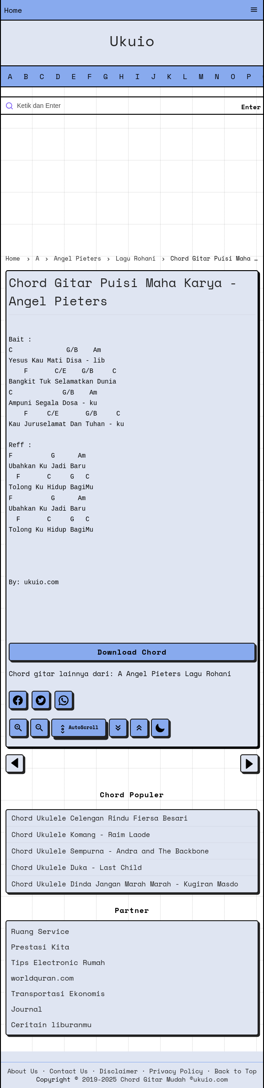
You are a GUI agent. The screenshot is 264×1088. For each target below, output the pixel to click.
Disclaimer (118, 1071)
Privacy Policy (176, 1071)
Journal (27, 1008)
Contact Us (68, 1071)
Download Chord (132, 651)
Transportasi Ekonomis (58, 993)
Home (13, 10)
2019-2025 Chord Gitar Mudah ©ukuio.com (155, 1079)
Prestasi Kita (40, 946)
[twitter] (41, 700)
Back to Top (236, 1071)
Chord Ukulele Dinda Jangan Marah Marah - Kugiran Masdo (124, 884)
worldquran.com (42, 977)
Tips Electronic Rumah (58, 962)
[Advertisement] (132, 186)
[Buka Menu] (254, 10)
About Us (22, 1071)
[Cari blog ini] (132, 105)
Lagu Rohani (208, 673)
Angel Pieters (153, 673)
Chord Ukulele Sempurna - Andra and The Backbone (110, 851)
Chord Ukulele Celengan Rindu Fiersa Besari (99, 818)
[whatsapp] (63, 700)
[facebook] (18, 700)
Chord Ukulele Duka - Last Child (76, 867)
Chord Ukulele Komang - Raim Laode (80, 834)
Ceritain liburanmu (51, 1024)
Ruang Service (40, 931)
